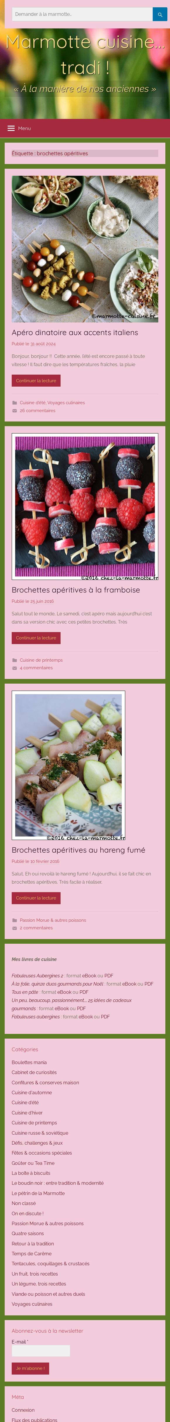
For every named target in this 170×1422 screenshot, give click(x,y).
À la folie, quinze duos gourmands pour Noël (57, 984)
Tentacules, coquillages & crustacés (51, 1263)
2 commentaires (36, 928)
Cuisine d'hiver (27, 1113)
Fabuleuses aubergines (36, 1017)
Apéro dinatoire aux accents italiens (76, 332)
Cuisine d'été (33, 402)
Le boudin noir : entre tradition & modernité (58, 1183)
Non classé (24, 1203)
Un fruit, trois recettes (35, 1274)
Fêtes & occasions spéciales (42, 1153)
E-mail (20, 1342)
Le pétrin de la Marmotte (38, 1193)
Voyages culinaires (66, 402)
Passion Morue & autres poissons (53, 920)
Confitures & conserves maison (45, 1082)
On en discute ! (28, 1213)
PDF (108, 976)
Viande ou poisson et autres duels (48, 1294)
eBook (89, 976)
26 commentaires (37, 410)
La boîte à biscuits (31, 1173)
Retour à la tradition (33, 1244)
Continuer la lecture (36, 380)
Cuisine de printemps (41, 660)
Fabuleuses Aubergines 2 (37, 976)
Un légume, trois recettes (39, 1284)
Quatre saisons (28, 1233)
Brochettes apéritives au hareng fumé (78, 850)
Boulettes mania (29, 1062)
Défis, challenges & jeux (37, 1143)
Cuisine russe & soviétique (40, 1133)
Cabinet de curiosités (34, 1072)
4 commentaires (36, 667)
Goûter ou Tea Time (33, 1163)
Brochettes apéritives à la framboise (76, 590)
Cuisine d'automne (32, 1092)
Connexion (23, 1410)
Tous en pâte (25, 992)
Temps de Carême (31, 1254)
